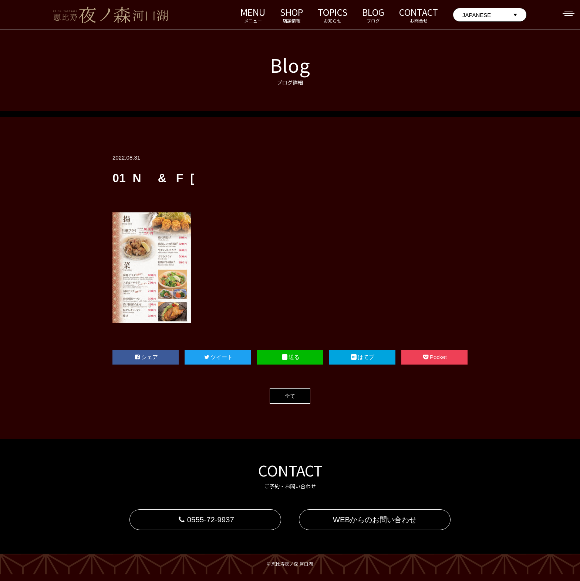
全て (290, 396)
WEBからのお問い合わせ (374, 523)
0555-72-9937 (205, 523)
